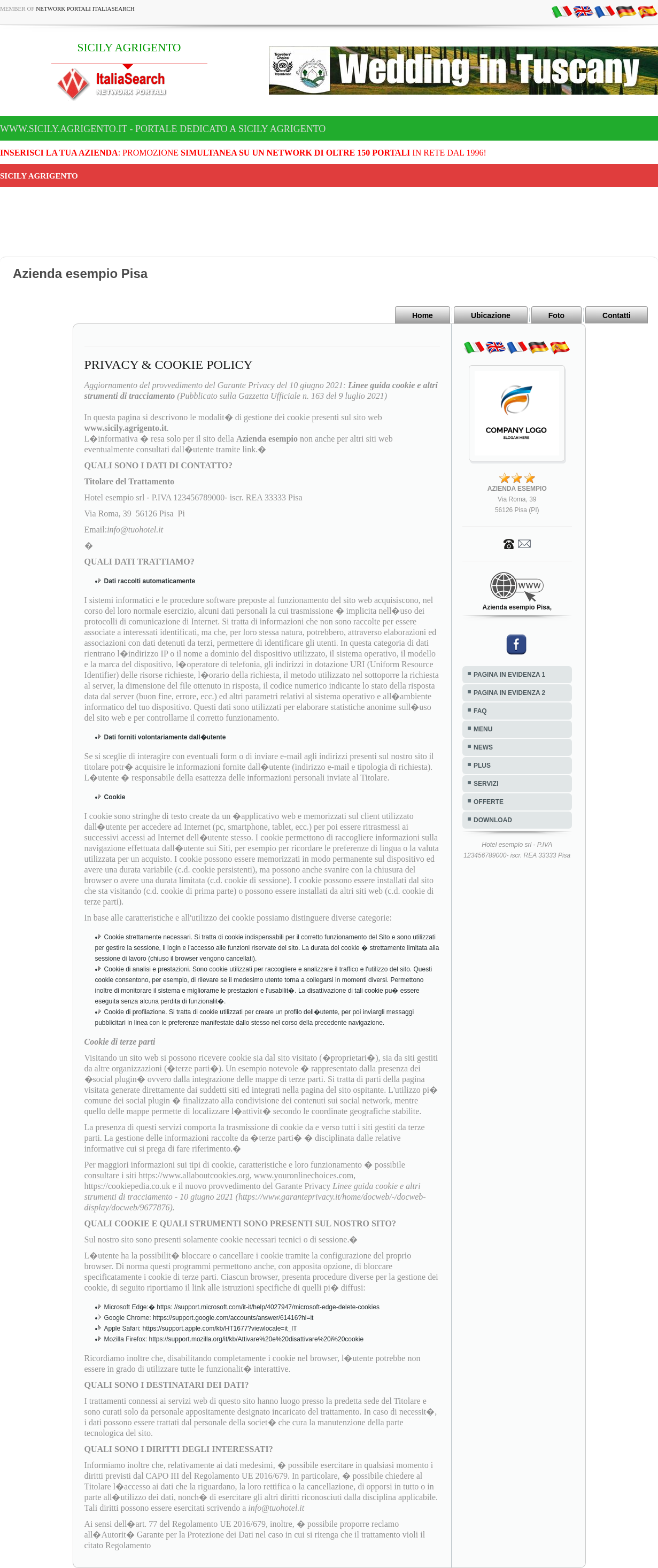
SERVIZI (486, 783)
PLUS (482, 765)
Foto (556, 315)
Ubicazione (490, 315)
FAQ (480, 711)
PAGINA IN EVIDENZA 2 (509, 693)
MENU (483, 729)
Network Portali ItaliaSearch (85, 8)
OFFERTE (489, 802)
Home (422, 315)
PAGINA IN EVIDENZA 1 (509, 674)
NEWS (483, 747)
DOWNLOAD (493, 820)
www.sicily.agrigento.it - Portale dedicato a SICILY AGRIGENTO (163, 128)
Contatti (616, 315)
